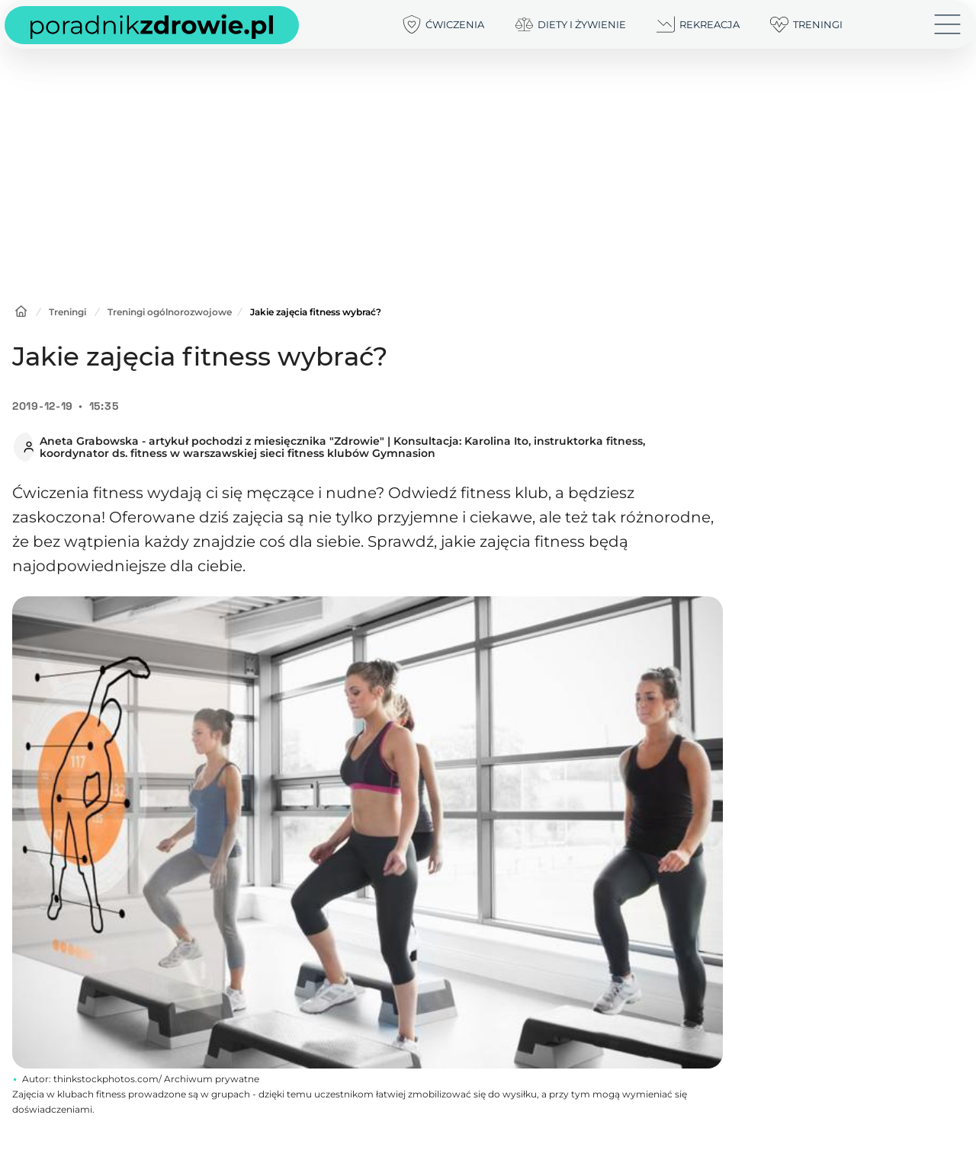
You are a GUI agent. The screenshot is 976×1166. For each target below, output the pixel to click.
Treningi (67, 312)
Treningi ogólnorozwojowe (170, 312)
